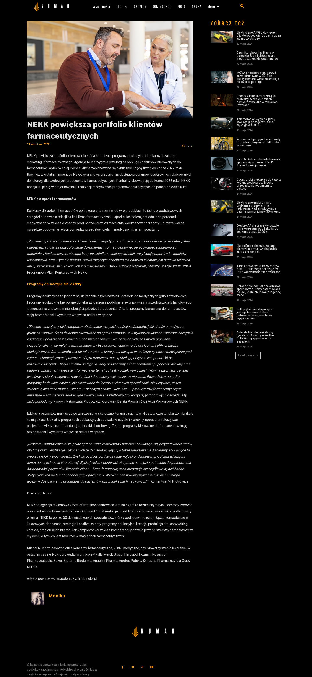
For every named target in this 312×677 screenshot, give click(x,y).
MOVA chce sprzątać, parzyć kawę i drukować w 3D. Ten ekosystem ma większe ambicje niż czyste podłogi (258, 77)
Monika (57, 596)
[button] (242, 6)
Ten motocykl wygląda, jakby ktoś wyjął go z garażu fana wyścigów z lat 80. (256, 122)
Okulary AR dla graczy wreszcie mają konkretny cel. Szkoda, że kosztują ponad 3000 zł (258, 228)
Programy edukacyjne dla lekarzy (54, 284)
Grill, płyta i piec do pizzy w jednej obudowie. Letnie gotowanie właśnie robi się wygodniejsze (255, 314)
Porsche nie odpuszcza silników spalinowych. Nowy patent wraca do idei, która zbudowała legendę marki (259, 290)
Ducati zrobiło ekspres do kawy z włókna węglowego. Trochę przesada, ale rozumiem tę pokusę (259, 184)
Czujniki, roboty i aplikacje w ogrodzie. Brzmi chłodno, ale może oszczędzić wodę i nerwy (257, 55)
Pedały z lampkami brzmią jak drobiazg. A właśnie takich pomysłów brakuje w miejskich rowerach (257, 100)
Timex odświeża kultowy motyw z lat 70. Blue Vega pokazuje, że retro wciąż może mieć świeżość (258, 269)
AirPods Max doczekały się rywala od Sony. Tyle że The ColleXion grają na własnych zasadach (255, 337)
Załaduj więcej (248, 355)
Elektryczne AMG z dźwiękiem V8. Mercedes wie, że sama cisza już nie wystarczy (259, 35)
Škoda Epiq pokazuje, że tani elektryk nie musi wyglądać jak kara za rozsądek (257, 249)
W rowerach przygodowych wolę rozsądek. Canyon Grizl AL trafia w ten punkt (258, 142)
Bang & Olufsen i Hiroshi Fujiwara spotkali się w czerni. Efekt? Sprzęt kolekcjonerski (258, 162)
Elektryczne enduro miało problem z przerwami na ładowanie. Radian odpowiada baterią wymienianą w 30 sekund (258, 207)
